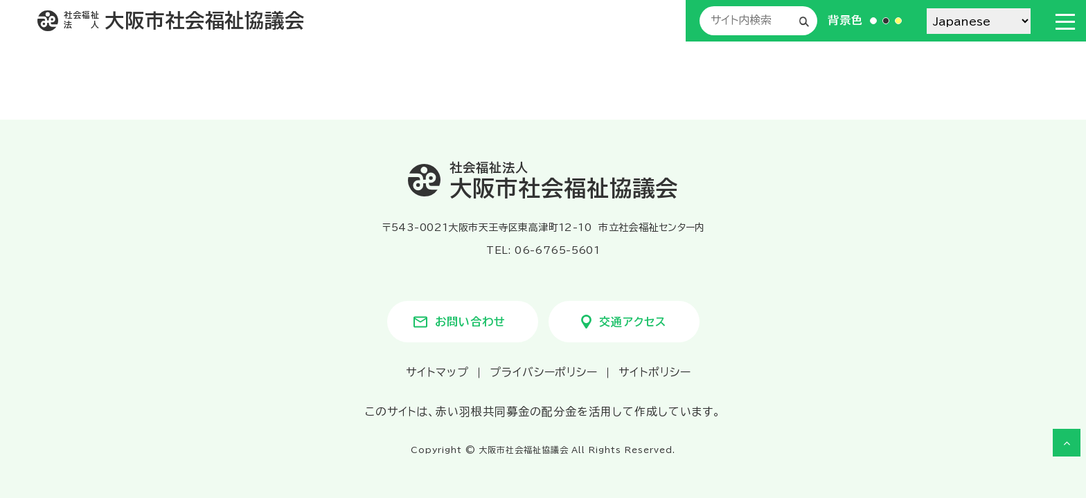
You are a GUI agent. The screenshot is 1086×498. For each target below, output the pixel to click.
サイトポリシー (654, 372)
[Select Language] (979, 21)
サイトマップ (437, 372)
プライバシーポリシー (544, 372)
